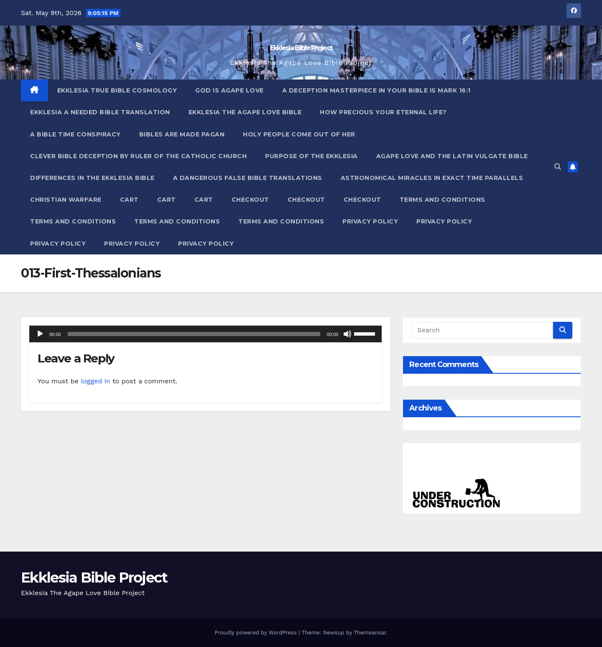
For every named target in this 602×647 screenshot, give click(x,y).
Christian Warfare (66, 199)
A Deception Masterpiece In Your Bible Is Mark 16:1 (376, 90)
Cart (129, 199)
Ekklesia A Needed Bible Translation (100, 112)
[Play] (40, 334)
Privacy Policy (370, 221)
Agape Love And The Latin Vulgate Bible (452, 156)
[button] (557, 167)
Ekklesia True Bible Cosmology (117, 90)
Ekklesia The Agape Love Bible (245, 112)
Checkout (250, 199)
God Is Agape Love (229, 90)
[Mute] (347, 334)
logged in (95, 381)
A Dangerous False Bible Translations (247, 178)
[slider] (194, 334)
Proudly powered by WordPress (256, 632)
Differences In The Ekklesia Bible (92, 178)
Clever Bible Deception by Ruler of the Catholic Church (138, 156)
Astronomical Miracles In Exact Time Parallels (432, 178)
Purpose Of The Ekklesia (311, 156)
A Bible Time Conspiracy (75, 134)
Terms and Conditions (442, 199)
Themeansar (370, 632)
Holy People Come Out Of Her (299, 134)
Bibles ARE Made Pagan (182, 134)
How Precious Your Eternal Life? (383, 112)
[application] (205, 334)
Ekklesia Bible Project (301, 48)
